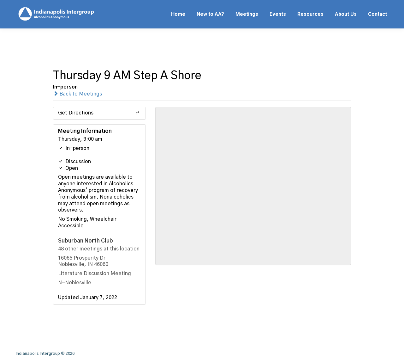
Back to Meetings (77, 93)
